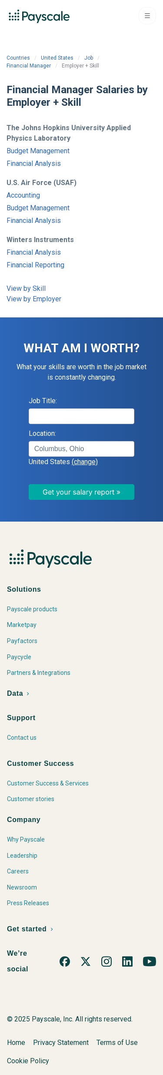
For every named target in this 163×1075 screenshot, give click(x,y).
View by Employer (34, 299)
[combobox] (82, 449)
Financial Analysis (34, 163)
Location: (42, 433)
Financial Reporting (35, 265)
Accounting (23, 195)
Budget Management (38, 151)
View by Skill (26, 288)
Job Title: (43, 401)
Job (88, 58)
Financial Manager (29, 66)
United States (57, 58)
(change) (85, 462)
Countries (18, 58)
